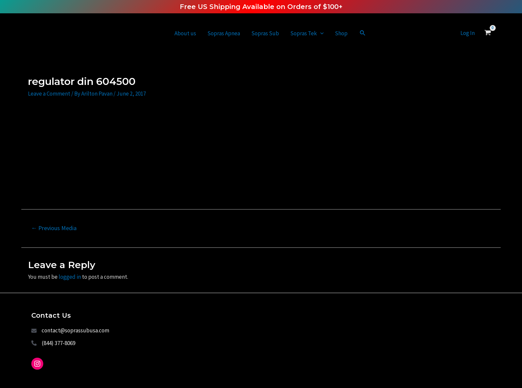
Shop (341, 33)
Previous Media (54, 228)
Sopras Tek (307, 33)
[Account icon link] (467, 33)
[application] (320, 33)
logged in (70, 276)
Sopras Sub (265, 33)
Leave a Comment (49, 93)
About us (185, 33)
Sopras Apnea (223, 33)
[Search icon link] (363, 33)
